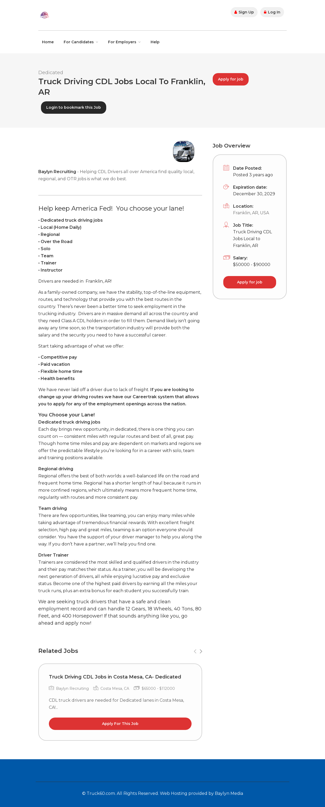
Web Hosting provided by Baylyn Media (201, 793)
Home (48, 42)
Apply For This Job (120, 723)
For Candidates (79, 42)
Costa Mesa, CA (114, 688)
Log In (272, 12)
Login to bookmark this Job (73, 107)
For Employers (122, 42)
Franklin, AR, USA (251, 212)
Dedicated (50, 72)
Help (155, 42)
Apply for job (230, 79)
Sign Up (244, 12)
